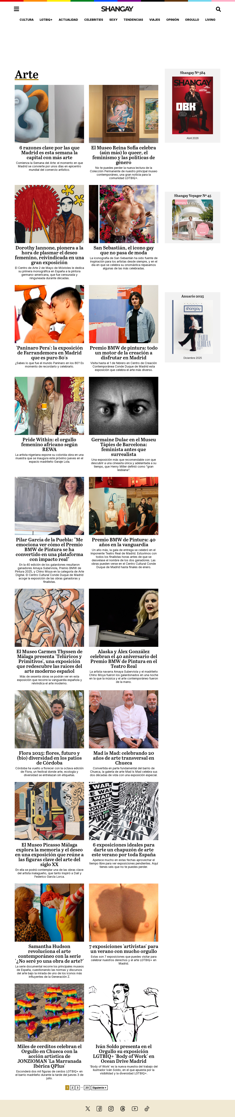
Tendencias (133, 19)
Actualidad (68, 19)
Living (210, 19)
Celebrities (93, 19)
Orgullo (192, 19)
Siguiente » (99, 1087)
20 (87, 1087)
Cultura (27, 19)
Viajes (154, 19)
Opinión (172, 19)
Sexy (113, 19)
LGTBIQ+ (46, 19)
